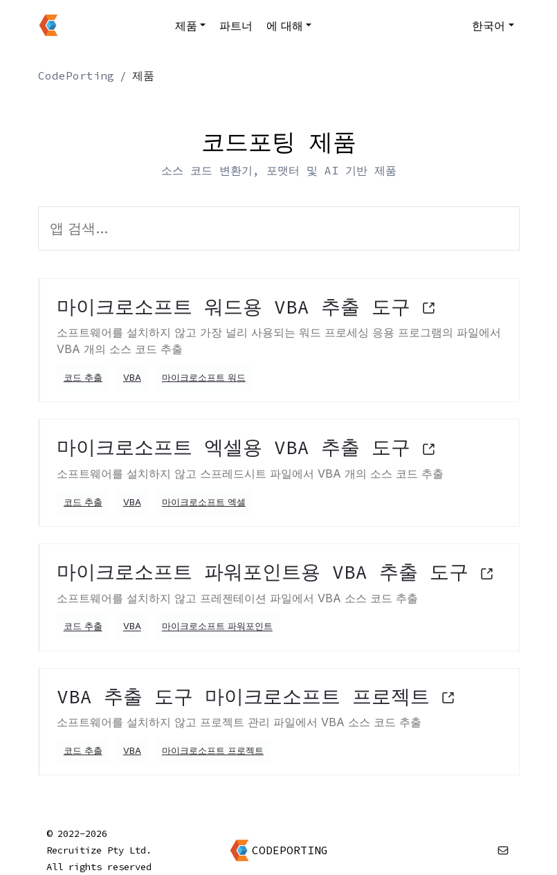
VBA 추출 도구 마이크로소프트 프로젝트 (256, 696)
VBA (132, 377)
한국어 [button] (488, 26)
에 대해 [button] (284, 26)
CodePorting (76, 75)
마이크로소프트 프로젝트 (213, 751)
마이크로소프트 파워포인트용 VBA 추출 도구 (275, 571)
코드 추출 (83, 377)
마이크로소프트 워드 (204, 377)
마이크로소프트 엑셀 (204, 502)
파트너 (236, 26)
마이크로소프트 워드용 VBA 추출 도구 (246, 306)
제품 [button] (186, 26)
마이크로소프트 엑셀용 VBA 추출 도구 (246, 447)
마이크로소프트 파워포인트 (217, 627)
